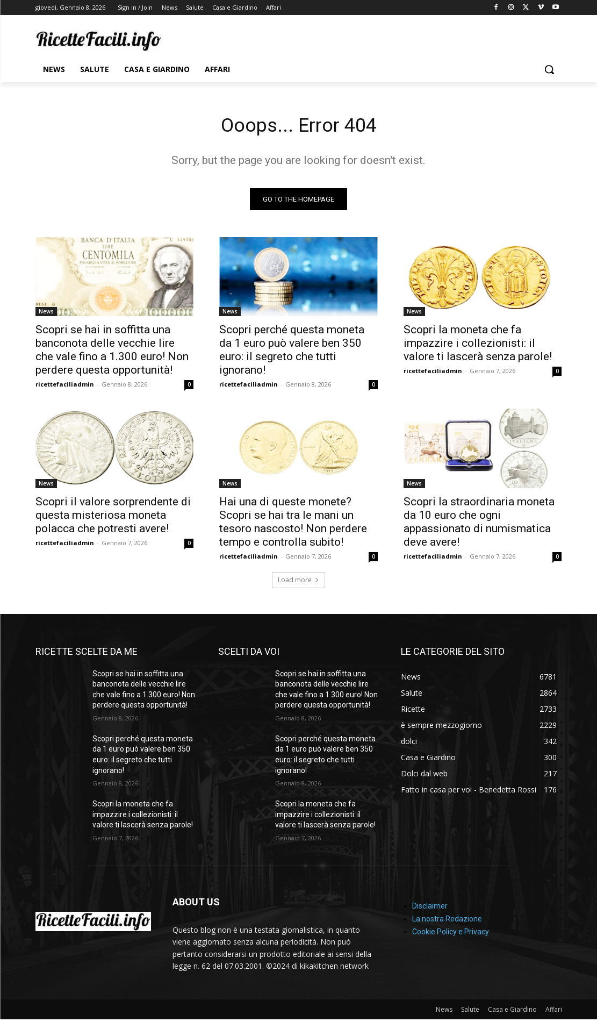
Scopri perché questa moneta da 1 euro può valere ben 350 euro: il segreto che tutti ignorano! (291, 353)
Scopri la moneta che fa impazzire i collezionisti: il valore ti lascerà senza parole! (478, 346)
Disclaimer (430, 909)
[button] (549, 69)
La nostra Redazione (447, 922)
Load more (298, 582)
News (46, 314)
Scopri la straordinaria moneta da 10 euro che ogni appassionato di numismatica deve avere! (479, 524)
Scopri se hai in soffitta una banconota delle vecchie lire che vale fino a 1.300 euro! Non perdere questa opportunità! (112, 353)
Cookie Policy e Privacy (450, 935)
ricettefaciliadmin (64, 387)
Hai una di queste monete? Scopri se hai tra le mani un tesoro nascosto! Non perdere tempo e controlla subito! (293, 524)
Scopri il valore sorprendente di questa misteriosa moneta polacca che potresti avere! (113, 518)
